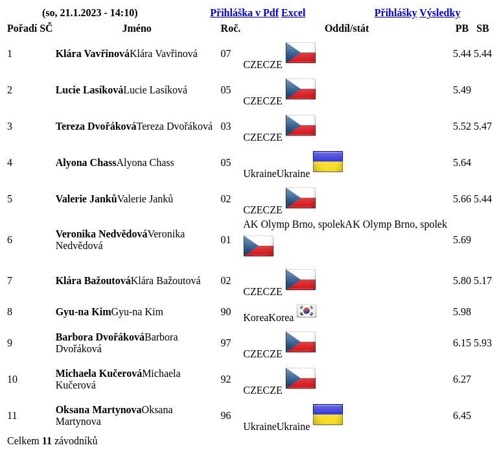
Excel (293, 12)
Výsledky (439, 12)
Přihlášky (396, 12)
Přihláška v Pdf (244, 12)
